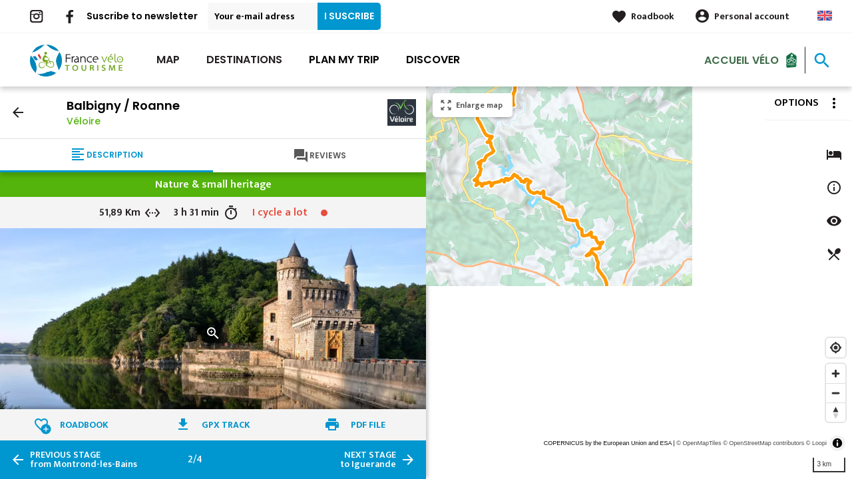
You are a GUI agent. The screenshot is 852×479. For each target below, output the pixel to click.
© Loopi (816, 443)
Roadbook (652, 16)
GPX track (226, 424)
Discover (433, 59)
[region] (639, 282)
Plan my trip (344, 59)
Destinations (244, 59)
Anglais (824, 16)
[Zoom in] (835, 373)
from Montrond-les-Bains (83, 459)
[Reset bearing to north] (835, 412)
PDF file (368, 424)
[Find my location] (835, 347)
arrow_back (18, 112)
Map (168, 59)
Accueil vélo (741, 59)
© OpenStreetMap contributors (763, 443)
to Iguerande (368, 459)
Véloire (84, 121)
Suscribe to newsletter (142, 16)
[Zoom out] (835, 392)
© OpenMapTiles (698, 443)
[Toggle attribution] (837, 443)
